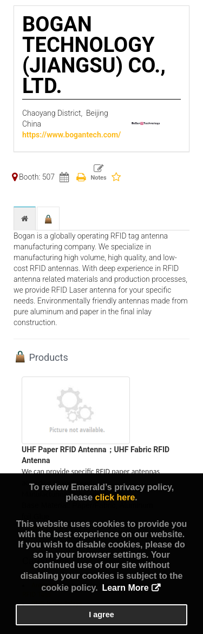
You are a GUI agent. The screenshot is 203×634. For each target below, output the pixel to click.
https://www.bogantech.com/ (71, 134)
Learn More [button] (125, 587)
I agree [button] (101, 614)
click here (115, 497)
